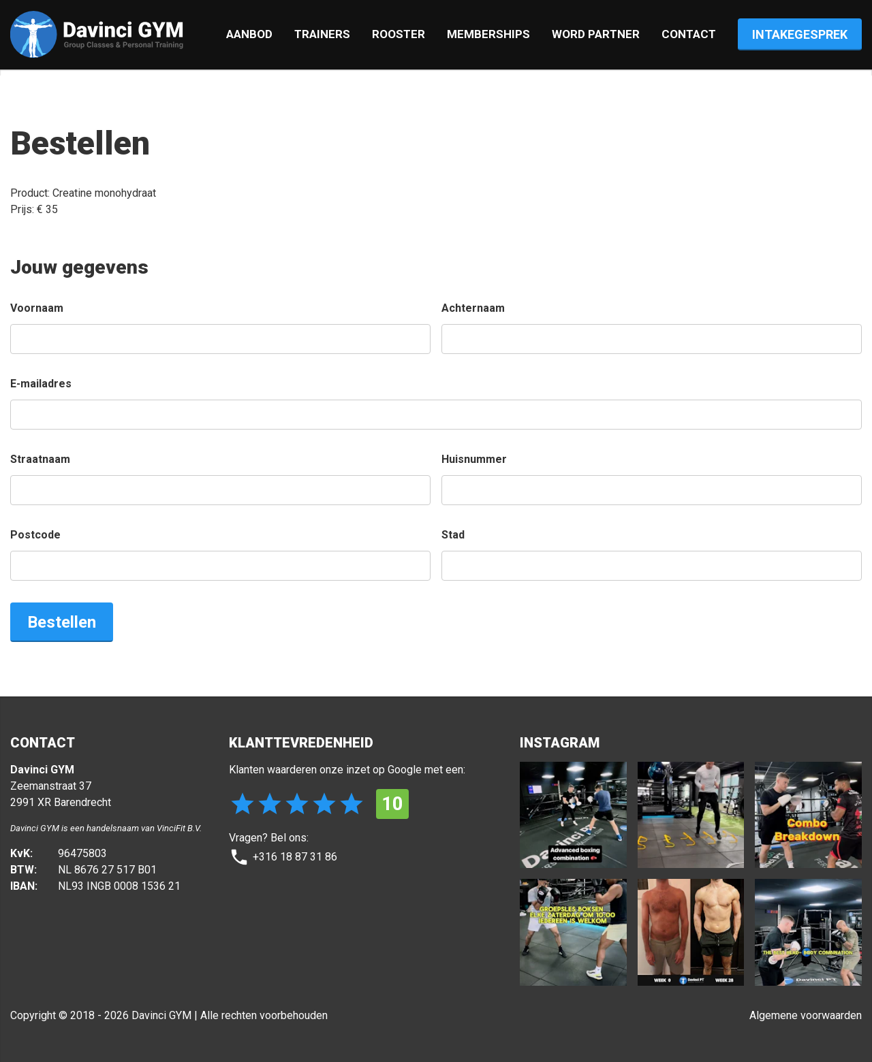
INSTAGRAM (560, 743)
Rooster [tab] (398, 34)
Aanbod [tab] (249, 34)
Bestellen (61, 621)
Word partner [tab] (596, 34)
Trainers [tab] (322, 34)
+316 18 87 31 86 (283, 857)
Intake (799, 34)
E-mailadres (41, 383)
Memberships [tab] (488, 34)
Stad (453, 534)
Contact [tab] (688, 34)
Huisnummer (474, 459)
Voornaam (36, 308)
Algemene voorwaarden (805, 1015)
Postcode (35, 534)
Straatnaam (40, 459)
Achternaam (473, 308)
